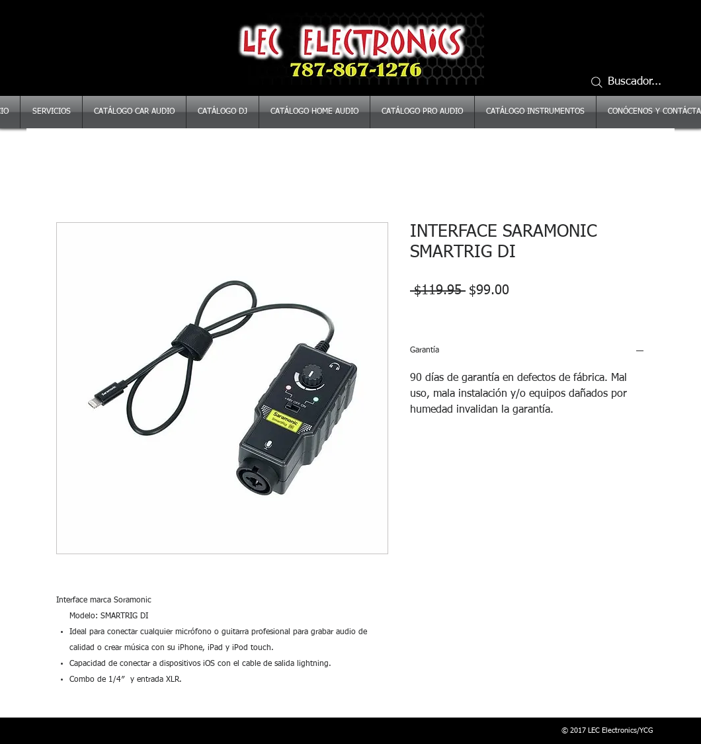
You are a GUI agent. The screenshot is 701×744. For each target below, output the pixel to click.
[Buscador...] (632, 82)
